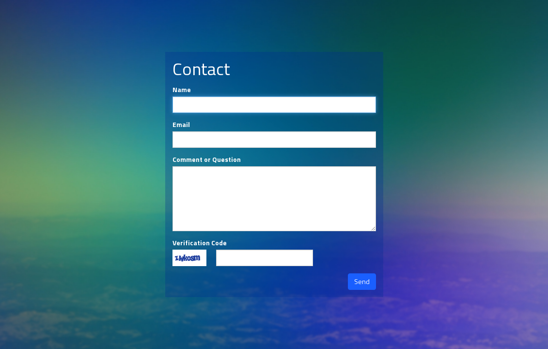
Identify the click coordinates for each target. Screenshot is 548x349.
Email (181, 124)
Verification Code (199, 242)
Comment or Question (206, 159)
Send (362, 281)
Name (181, 89)
